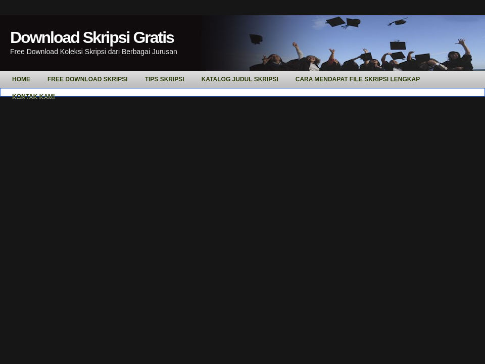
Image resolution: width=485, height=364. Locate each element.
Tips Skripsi (164, 79)
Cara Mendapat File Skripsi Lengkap (358, 79)
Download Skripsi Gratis (92, 37)
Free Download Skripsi (87, 79)
